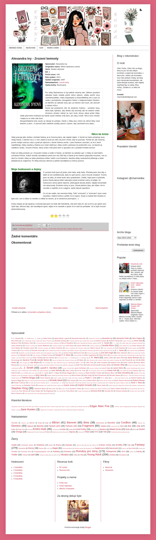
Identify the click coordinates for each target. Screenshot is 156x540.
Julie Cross (90, 362)
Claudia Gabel (82, 348)
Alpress (31, 423)
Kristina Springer (133, 365)
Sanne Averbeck (98, 383)
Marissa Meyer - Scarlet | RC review (137, 306)
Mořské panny (79, 448)
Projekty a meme (53, 48)
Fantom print (54, 426)
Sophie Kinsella (85, 385)
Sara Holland (109, 383)
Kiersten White (119, 365)
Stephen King (19, 388)
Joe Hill (135, 360)
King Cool (21, 429)
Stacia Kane (112, 385)
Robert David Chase (105, 380)
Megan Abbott (51, 375)
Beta (86, 422)
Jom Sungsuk (46, 362)
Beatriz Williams (54, 343)
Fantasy (45, 229)
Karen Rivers (23, 365)
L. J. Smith (26, 367)
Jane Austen (28, 409)
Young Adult (94, 454)
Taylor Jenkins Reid (117, 388)
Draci (50, 445)
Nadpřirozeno (100, 448)
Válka (75, 455)
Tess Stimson (23, 391)
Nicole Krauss (138, 375)
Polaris (47, 432)
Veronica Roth (96, 391)
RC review (63, 467)
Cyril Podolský (120, 348)
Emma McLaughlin (92, 353)
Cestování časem (27, 445)
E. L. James (119, 350)
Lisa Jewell (123, 370)
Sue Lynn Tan (53, 388)
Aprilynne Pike (16, 343)
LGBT (48, 448)
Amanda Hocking (60, 341)
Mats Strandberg (124, 373)
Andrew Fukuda (114, 341)
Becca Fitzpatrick (67, 343)
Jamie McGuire (133, 358)
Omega (19, 432)
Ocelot (142, 429)
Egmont (30, 426)
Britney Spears (92, 343)
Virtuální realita (44, 455)
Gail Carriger (36, 355)
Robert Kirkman (139, 380)
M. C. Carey (44, 373)
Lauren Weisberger (132, 368)
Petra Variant (78, 378)
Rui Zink (30, 383)
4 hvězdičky (17, 476)
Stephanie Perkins (123, 385)
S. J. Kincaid (52, 383)
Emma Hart (80, 353)
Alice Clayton (137, 338)
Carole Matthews (43, 345)
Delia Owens (99, 350)
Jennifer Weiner (43, 360)
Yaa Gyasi (28, 393)
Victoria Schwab (121, 391)
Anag (40, 423)
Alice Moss (15, 341)
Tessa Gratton (36, 391)
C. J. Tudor (115, 343)
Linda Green (100, 370)
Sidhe (131, 451)
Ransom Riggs (16, 380)
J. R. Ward (94, 357)
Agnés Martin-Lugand (61, 338)
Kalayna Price (115, 362)
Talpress (72, 432)
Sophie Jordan (69, 385)
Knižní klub (39, 429)
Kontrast (55, 429)
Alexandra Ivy (31, 229)
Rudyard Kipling (77, 410)
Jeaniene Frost (28, 360)
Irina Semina (50, 358)
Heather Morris (25, 358)
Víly (81, 455)
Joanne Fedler (102, 360)
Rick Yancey (71, 380)
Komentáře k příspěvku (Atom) (39, 312)
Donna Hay (109, 350)
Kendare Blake (106, 365)
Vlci (57, 455)
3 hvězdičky (17, 473)
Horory (31, 448)
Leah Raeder (33, 370)
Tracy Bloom (70, 391)
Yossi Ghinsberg (38, 393)
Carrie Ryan (69, 345)
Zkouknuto (109, 470)
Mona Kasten (76, 375)
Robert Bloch (92, 380)
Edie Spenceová (132, 350)
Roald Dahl (81, 380)
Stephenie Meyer (40, 388)
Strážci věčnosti (72, 229)
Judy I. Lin (79, 362)
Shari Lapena (57, 385)
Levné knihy (64, 82)
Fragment (88, 425)
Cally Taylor (125, 343)
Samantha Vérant (73, 383)
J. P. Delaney (82, 358)
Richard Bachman (41, 380)
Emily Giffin (57, 353)
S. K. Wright (62, 383)
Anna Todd (138, 341)
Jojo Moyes (34, 363)
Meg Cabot (40, 375)
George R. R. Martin (63, 355)
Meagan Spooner (28, 375)
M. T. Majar (55, 373)
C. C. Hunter (104, 343)
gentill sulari (49, 393)
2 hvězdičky (22, 229)
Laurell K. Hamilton (48, 368)
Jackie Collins (108, 358)
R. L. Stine (114, 378)
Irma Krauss (61, 358)
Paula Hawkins (45, 378)
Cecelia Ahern (108, 345)
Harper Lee (14, 358)
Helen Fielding (38, 358)
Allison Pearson (47, 341)
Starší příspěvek (101, 308)
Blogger (88, 527)
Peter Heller (68, 378)
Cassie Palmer (82, 345)
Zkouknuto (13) (136, 264)
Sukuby (139, 452)
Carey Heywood (16, 345)
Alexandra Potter (122, 338)
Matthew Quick (15, 375)
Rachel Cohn (124, 378)
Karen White (33, 365)
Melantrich (94, 429)
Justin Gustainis (102, 362)
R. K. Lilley (104, 378)
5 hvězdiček (17, 479)
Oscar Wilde (66, 410)
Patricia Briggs (28, 378)
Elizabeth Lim (23, 353)
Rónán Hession (40, 383)
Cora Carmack (107, 348)
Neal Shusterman (101, 375)
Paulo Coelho (57, 378)
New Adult (132, 448)
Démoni (79, 445)
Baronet (71, 422)
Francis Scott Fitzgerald (122, 406)
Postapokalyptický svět (42, 451)
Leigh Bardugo (43, 370)
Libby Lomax (69, 370)
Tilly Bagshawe (48, 391)
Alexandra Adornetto (79, 338)
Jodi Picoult (126, 360)
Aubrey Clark (28, 343)
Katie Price (80, 365)
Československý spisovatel (119, 432)
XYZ (96, 432)
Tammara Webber (89, 388)
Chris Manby (15, 348)
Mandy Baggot (67, 373)
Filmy (41, 48)
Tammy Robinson (102, 388)
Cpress (140, 423)
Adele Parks (47, 338)
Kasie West (43, 365)
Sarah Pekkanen (16, 385)
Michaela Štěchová (63, 375)
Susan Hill (64, 388)
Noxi (134, 429)
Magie (55, 448)
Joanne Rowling (114, 360)
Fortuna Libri (71, 426)
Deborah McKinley (87, 350)
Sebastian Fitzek (29, 385)
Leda (70, 429)
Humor (41, 448)
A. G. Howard (16, 338)
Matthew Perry (138, 373)
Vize (52, 455)
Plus (35, 432)
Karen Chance (128, 362)
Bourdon (111, 423)
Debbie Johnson (74, 350)
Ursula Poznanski (82, 391)
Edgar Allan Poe (100, 406)
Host (122, 426)
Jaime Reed (120, 358)
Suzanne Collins (75, 388)
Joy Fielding (69, 362)
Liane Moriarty (56, 370)
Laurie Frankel (21, 370)
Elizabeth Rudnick (35, 353)
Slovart (64, 432)
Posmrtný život (26, 451)
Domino (16, 425)
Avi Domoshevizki (41, 343)
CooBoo (126, 422)
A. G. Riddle (27, 338)
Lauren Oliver (118, 368)
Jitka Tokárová (90, 360)
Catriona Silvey (94, 345)
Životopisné (123, 455)
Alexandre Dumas (16, 406)
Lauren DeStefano (80, 368)
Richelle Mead (55, 380)
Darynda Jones (37, 350)
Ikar (129, 426)
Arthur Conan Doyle (53, 406)
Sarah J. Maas (136, 383)
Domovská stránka (15, 48)
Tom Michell (60, 391)
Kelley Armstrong (92, 365)
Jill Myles (80, 360)
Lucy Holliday (24, 373)
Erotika (38, 229)
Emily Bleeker (47, 353)
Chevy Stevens (137, 345)
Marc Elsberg (79, 373)
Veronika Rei (108, 391)
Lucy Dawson (134, 370)
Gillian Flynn (103, 355)
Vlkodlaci (65, 455)
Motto (128, 429)
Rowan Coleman (20, 383)
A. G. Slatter (37, 338)
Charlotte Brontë (82, 406)
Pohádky (14, 451)
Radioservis (56, 432)
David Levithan (49, 350)
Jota (138, 426)
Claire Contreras (56, 348)
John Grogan (23, 362)
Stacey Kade (101, 385)
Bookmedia (100, 423)
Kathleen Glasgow (67, 365)
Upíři (80, 229)
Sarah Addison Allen (122, 383)
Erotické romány (105, 445)
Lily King (91, 370)
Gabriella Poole (24, 355)
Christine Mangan (42, 348)
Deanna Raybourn (61, 350)
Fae (128, 445)
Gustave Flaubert (137, 406)
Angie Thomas (127, 341)
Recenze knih (30, 48)
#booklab (14, 423)
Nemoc (124, 448)
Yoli (104, 432)
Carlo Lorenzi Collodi (67, 406)
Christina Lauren (28, 348)
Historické (21, 448)
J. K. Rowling (71, 358)
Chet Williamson (124, 345)
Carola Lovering (30, 345)
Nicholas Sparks (114, 375)
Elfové (94, 445)
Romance (67, 452)
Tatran (80, 432)
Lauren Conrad (66, 368)
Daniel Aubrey (132, 348)
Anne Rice (28, 406)
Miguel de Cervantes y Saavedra (50, 410)
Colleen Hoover (95, 348)
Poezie (140, 448)
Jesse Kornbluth (57, 360)
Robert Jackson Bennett (122, 380)
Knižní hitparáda (65, 486)
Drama (58, 445)
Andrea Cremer (100, 341)
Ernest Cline (134, 353)
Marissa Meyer (110, 373)
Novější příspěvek (19, 308)
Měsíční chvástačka (66, 489)
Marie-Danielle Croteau (94, 373)
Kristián (63, 429)
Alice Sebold (25, 341)
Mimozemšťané (67, 448)
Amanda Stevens (74, 341)
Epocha (40, 426)
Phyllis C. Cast (90, 378)
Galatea (104, 426)
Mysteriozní (89, 448)
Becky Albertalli (81, 343)
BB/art (56, 422)
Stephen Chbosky (137, 385)
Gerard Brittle (78, 355)
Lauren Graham (94, 368)
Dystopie (68, 445)
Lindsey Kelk (111, 370)
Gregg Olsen (139, 355)
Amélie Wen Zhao (87, 341)
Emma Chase (68, 353)
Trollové (25, 455)
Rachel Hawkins (136, 378)
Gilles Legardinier (90, 355)
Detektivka (40, 445)
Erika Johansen (122, 353)
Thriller (14, 455)
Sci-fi (123, 452)
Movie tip (108, 467)
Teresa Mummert (132, 388)
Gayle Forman (47, 355)
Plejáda (29, 432)
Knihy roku (63, 483)
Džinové (86, 445)
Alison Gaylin (36, 341)
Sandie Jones (86, 383)
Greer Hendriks (127, 355)
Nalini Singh (88, 375)
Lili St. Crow (81, 370)
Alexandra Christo (93, 338)
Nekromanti (113, 448)
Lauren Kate (106, 368)
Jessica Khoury (69, 360)
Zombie (112, 455)
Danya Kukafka (24, 350)
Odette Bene (15, 378)
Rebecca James (29, 380)
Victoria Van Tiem (135, 391)
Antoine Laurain (39, 406)
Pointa (41, 432)
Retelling (56, 452)
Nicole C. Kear (127, 375)
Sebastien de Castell (44, 385)
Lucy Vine (34, 373)
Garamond (114, 426)
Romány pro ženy (87, 451)
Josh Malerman (58, 362)
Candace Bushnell (137, 343)
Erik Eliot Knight (107, 353)
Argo (47, 423)
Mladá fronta (115, 429)
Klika (29, 429)
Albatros (23, 423)
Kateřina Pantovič (54, 365)
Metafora (103, 429)
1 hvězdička (17, 467)
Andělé (14, 445)
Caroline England (57, 345)
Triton (87, 432)
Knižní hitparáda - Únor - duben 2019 (137, 285)
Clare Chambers (70, 348)
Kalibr (13, 429)
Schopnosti (111, 451)
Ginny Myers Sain (115, 355)
